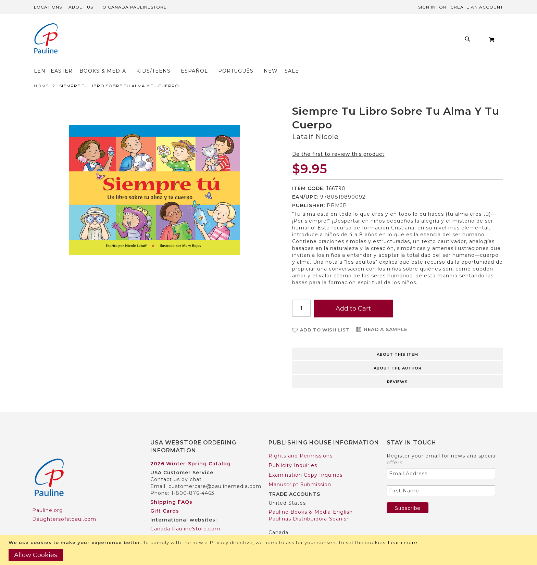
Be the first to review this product (338, 141)
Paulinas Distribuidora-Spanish (309, 505)
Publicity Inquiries (292, 452)
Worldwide (164, 524)
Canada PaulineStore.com (185, 515)
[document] (269, 550)
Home (41, 72)
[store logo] (46, 39)
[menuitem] (130, 41)
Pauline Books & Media (299, 528)
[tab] (397, 340)
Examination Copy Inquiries (305, 462)
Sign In (427, 7)
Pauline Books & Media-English (310, 498)
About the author (398, 354)
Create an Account (476, 7)
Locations (48, 7)
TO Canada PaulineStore (133, 7)
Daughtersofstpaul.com (64, 506)
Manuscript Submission (299, 471)
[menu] (249, 41)
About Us (80, 7)
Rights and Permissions (300, 442)
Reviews (397, 368)
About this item (397, 341)
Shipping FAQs (171, 489)
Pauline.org (47, 497)
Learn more (402, 542)
